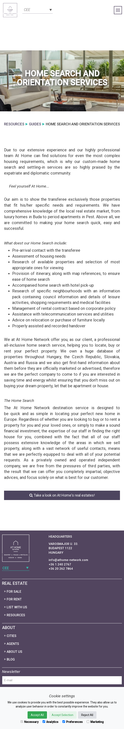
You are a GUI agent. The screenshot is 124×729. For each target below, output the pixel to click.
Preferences (72, 722)
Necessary (29, 722)
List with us (17, 607)
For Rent (14, 599)
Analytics (50, 722)
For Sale (14, 591)
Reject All (87, 715)
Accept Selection (62, 715)
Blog (11, 659)
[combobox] (37, 9)
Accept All (37, 715)
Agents (13, 644)
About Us (14, 652)
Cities (11, 636)
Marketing (95, 722)
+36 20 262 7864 (61, 569)
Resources (16, 615)
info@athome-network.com (68, 560)
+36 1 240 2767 (60, 564)
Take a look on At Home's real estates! (62, 495)
